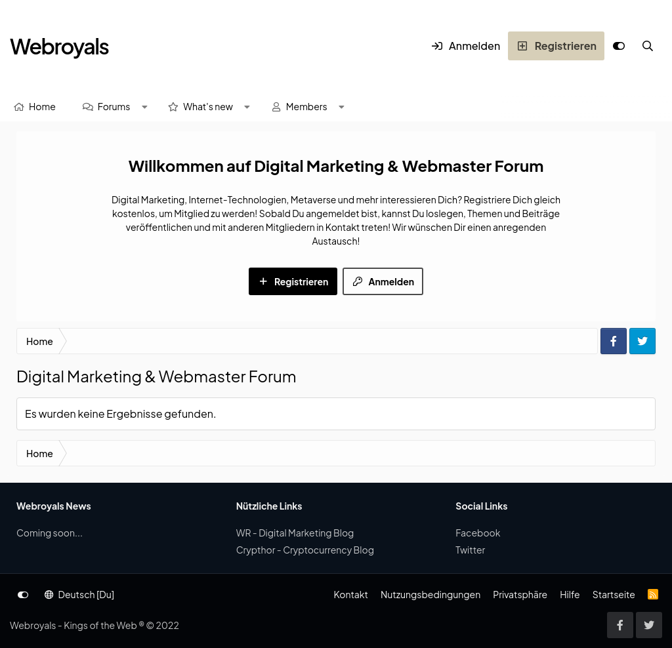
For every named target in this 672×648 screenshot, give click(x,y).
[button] (144, 106)
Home (42, 106)
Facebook (477, 532)
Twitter (470, 550)
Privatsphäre (520, 594)
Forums (114, 106)
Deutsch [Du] (79, 594)
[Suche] (647, 45)
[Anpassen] (618, 45)
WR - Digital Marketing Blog (295, 532)
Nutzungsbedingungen (430, 594)
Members (306, 106)
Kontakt (350, 594)
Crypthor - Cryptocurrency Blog (305, 550)
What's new (208, 106)
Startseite (614, 594)
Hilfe (569, 594)
